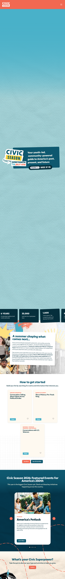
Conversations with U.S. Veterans (31, 431)
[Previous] (11, 518)
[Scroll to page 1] (29, 547)
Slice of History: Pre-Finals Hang (45, 395)
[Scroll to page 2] (31, 547)
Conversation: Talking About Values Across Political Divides (18, 396)
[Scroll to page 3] (32, 547)
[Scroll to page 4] (34, 547)
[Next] (53, 518)
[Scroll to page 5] (36, 547)
